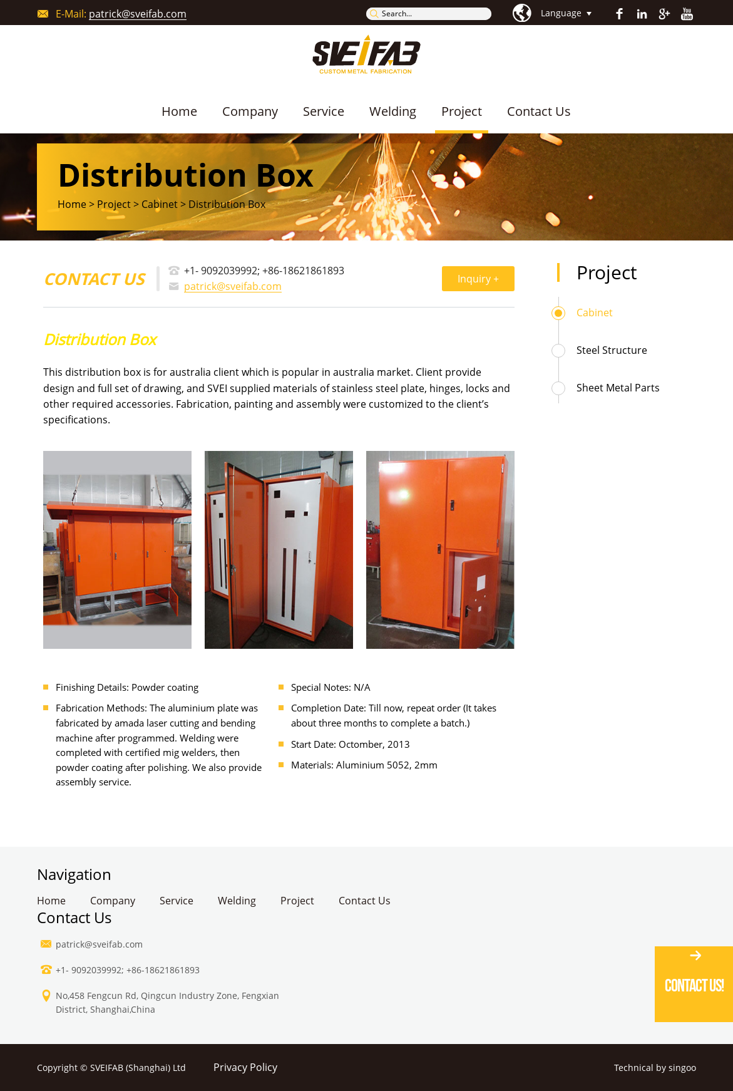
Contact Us (539, 111)
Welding (392, 111)
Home (179, 111)
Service (323, 111)
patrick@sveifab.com (138, 14)
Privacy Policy (245, 1067)
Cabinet (595, 312)
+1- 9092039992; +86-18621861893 (264, 270)
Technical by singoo (655, 1068)
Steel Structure (612, 350)
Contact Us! (694, 985)
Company (250, 111)
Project (461, 111)
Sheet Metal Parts (618, 388)
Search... (397, 14)
